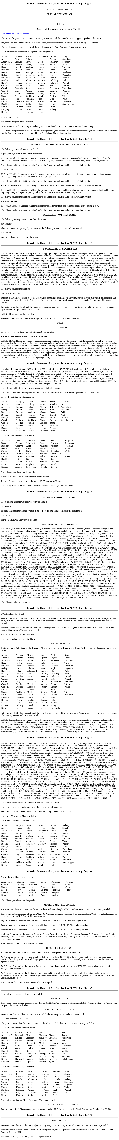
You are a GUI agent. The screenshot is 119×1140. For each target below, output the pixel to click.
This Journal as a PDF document (15, 34)
